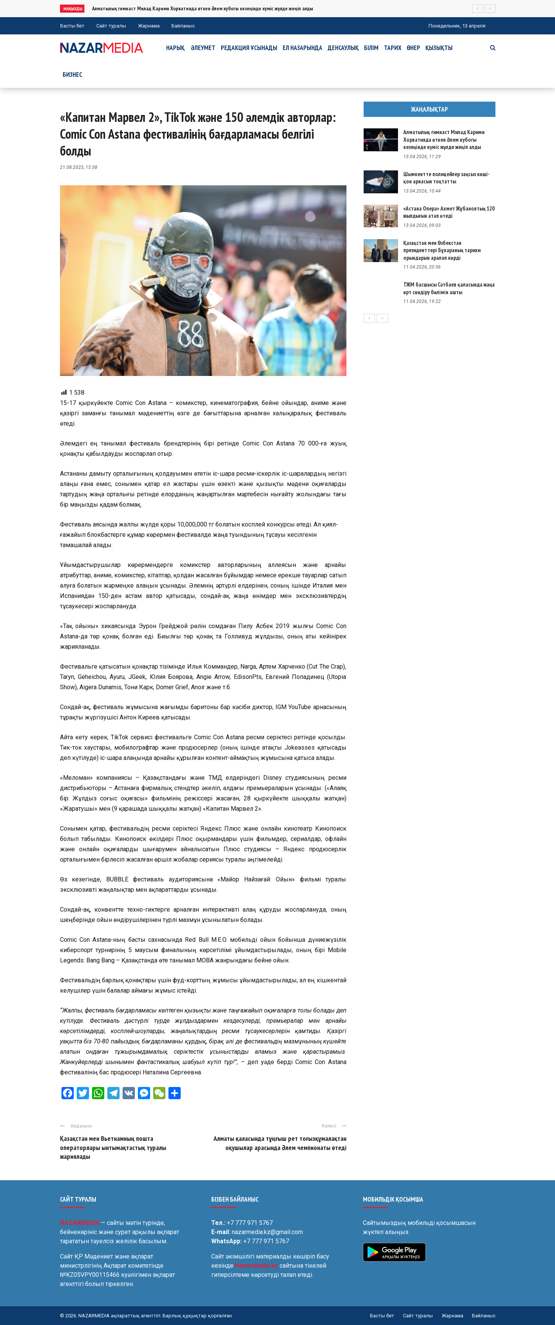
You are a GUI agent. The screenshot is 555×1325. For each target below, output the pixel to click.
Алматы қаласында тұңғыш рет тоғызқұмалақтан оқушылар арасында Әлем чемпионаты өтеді (280, 1143)
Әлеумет (203, 48)
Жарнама (149, 26)
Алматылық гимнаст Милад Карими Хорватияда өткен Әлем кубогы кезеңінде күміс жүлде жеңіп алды (202, 8)
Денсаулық (343, 48)
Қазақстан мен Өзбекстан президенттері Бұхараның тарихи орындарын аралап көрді (442, 250)
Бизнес (72, 74)
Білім (371, 48)
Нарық (175, 48)
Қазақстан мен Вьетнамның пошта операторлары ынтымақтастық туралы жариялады (113, 1147)
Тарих (392, 48)
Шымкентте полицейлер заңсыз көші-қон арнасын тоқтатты (446, 177)
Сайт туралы (111, 26)
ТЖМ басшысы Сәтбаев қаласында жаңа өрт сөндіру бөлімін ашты (449, 288)
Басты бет (72, 26)
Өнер (413, 48)
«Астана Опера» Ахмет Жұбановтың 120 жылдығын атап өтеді (449, 212)
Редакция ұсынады (249, 48)
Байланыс (183, 26)
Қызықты (439, 48)
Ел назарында (302, 48)
